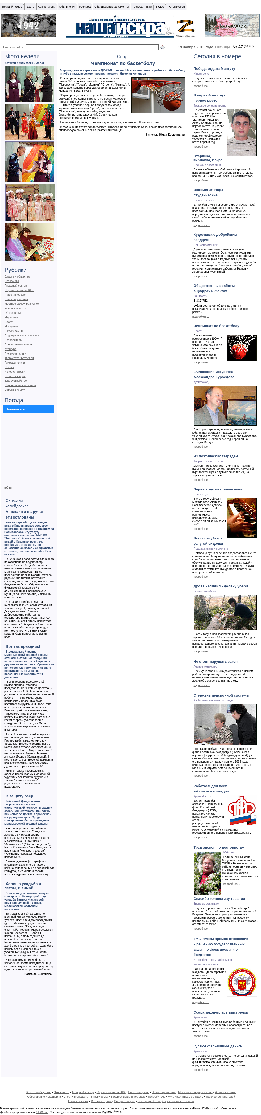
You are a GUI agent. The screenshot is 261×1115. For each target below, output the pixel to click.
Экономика (12, 281)
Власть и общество (17, 276)
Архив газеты (46, 6)
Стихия (9, 367)
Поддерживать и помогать (22, 335)
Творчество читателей (19, 358)
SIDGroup (42, 1112)
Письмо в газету (15, 353)
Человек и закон (15, 308)
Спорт (9, 321)
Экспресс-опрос (15, 376)
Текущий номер (12, 6)
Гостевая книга (142, 6)
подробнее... (202, 85)
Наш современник (16, 299)
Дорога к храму (15, 389)
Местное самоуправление (22, 303)
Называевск (15, 409)
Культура (10, 349)
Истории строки (15, 371)
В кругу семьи (14, 330)
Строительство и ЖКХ (19, 290)
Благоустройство (16, 380)
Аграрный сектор (16, 285)
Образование (13, 312)
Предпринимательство (19, 344)
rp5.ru (8, 487)
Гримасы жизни (15, 362)
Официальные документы (111, 6)
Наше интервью (15, 294)
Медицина (11, 317)
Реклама (85, 6)
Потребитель (13, 339)
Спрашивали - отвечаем (20, 385)
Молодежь (11, 326)
